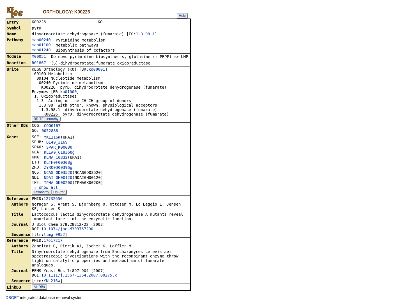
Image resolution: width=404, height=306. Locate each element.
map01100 (41, 45)
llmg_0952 (54, 235)
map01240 (41, 50)
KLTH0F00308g (58, 163)
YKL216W (52, 137)
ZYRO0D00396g (58, 168)
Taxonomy (41, 193)
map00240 (41, 40)
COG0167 (52, 126)
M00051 (39, 57)
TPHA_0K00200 (58, 183)
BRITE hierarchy (46, 119)
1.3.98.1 (145, 34)
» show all (45, 188)
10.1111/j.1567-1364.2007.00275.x (79, 275)
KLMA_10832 (55, 158)
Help (182, 16)
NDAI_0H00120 (58, 178)
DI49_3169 (57, 143)
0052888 (50, 131)
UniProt (59, 193)
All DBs (39, 287)
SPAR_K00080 (59, 148)
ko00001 (97, 70)
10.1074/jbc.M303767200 (67, 229)
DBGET (12, 298)
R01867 (39, 63)
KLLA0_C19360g (59, 153)
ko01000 (68, 92)
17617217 (52, 241)
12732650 (52, 199)
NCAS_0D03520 (58, 173)
